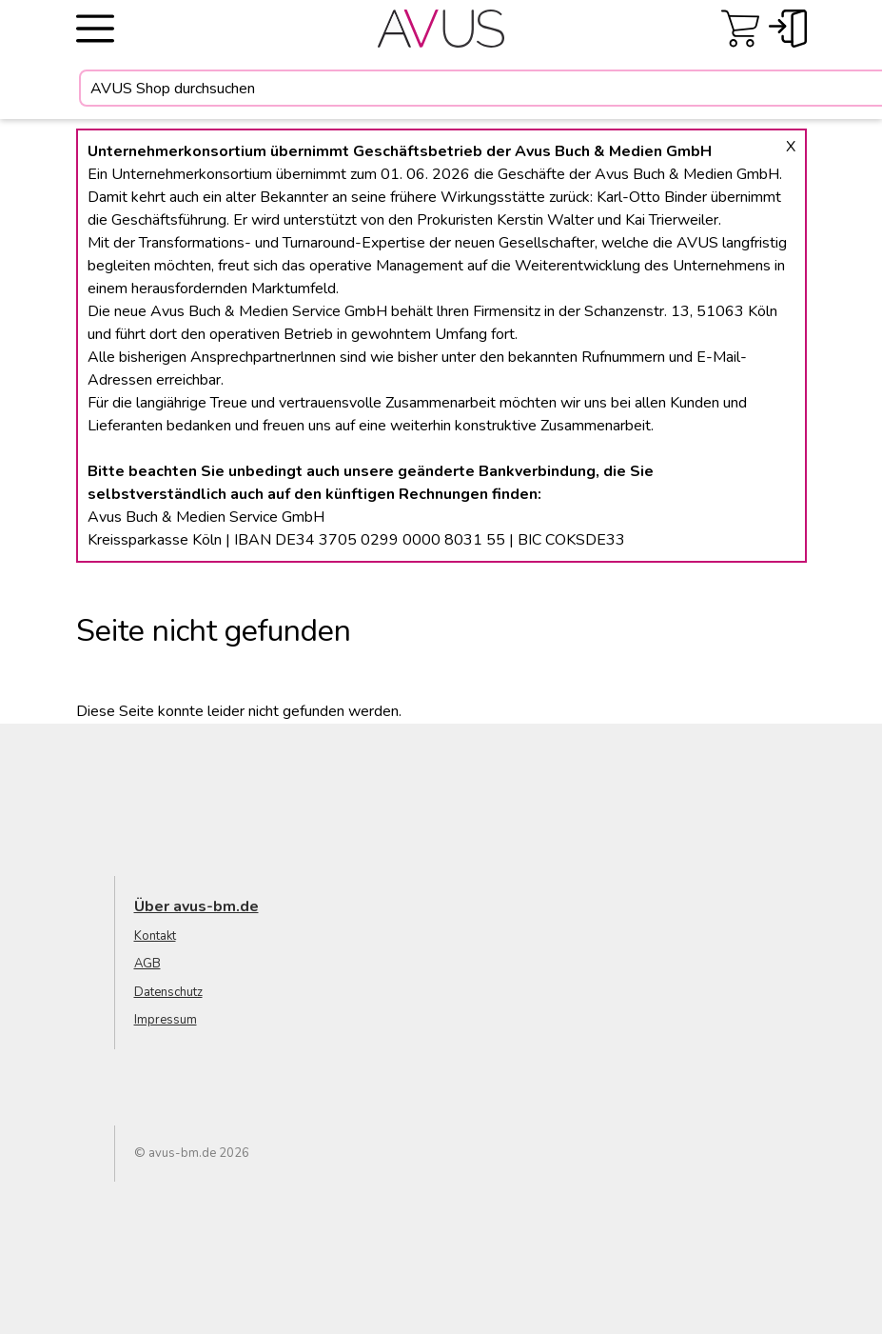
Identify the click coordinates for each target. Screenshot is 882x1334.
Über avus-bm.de (196, 906)
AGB (147, 963)
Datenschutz (168, 992)
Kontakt (155, 936)
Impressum (165, 1019)
